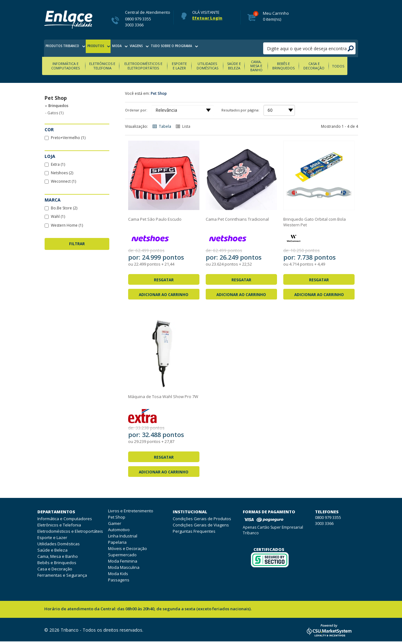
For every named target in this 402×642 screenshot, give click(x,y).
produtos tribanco (69, 48)
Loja (50, 156)
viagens (162, 48)
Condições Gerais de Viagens (201, 525)
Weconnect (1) (60, 182)
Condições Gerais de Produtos (202, 519)
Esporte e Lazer (185, 66)
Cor (49, 130)
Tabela (161, 126)
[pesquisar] (309, 48)
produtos (111, 48)
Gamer (114, 523)
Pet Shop (159, 93)
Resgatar (164, 280)
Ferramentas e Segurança (62, 576)
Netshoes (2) (59, 173)
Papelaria (117, 542)
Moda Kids (118, 574)
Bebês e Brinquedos (293, 66)
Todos (348, 66)
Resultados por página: (240, 110)
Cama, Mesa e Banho (265, 66)
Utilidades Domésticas (214, 66)
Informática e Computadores (68, 66)
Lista (182, 126)
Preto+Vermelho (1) (65, 138)
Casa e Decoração (324, 66)
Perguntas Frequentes (194, 532)
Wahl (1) (55, 217)
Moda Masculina (123, 567)
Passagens (118, 580)
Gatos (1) (54, 113)
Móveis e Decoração (127, 549)
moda (138, 48)
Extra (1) (55, 164)
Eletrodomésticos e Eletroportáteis (148, 66)
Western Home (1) (64, 225)
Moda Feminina (122, 561)
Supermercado (122, 555)
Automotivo (119, 530)
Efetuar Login (207, 18)
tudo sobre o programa (206, 48)
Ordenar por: (136, 110)
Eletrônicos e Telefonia (106, 66)
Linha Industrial (122, 536)
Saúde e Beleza (242, 66)
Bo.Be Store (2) (61, 208)
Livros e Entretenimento (130, 511)
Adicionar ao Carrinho (163, 295)
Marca (53, 200)
